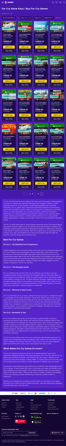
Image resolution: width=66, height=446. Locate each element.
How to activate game (36, 405)
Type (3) (37, 17)
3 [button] (32, 194)
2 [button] (30, 194)
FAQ (32, 402)
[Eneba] (9, 2)
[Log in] (64, 2)
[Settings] (57, 432)
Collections (18, 405)
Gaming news (51, 402)
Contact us (4, 405)
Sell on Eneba (5, 416)
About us (4, 402)
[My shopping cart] (60, 2)
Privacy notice (24, 435)
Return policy (34, 409)
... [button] (35, 194)
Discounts (18, 409)
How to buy (19, 402)
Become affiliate (52, 407)
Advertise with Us (6, 418)
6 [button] (38, 194)
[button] (41, 193)
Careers (4, 407)
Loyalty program (20, 407)
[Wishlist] (56, 2)
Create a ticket (34, 407)
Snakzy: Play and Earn (53, 409)
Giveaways (50, 405)
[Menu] (2, 2)
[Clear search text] (30, 17)
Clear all (58, 18)
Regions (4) (49, 17)
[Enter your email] (15, 432)
